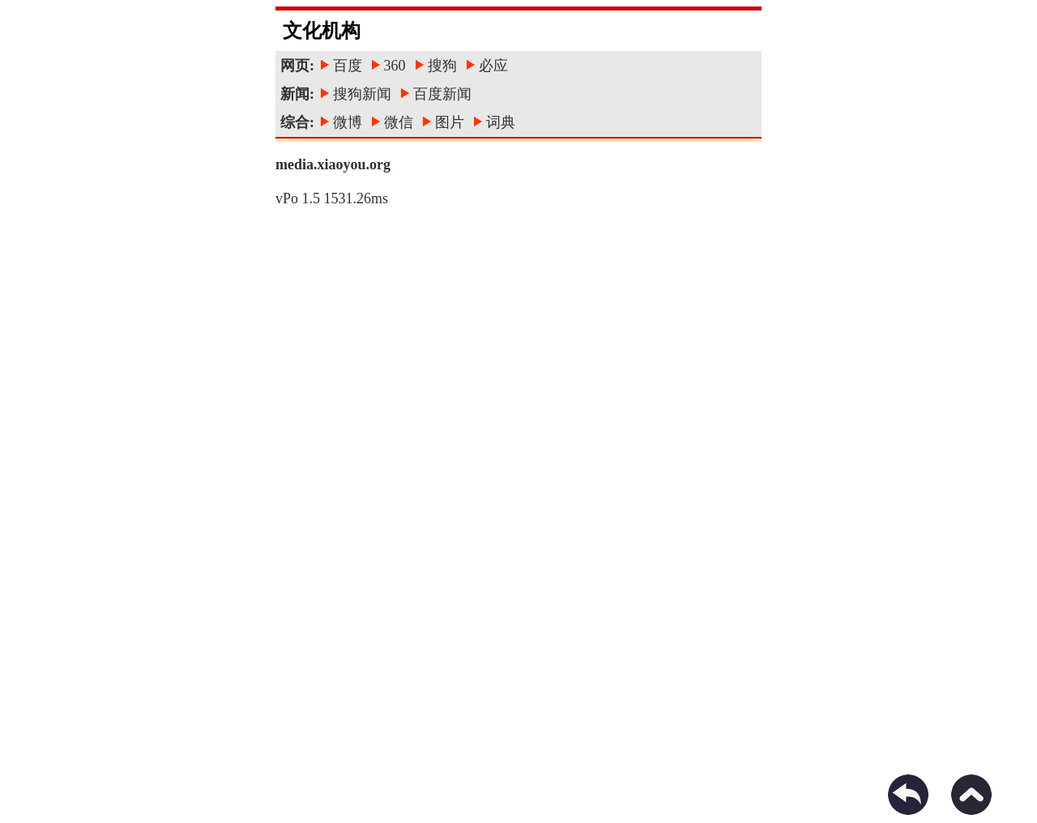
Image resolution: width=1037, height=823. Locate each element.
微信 (398, 122)
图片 (449, 122)
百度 (347, 66)
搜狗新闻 (362, 94)
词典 (500, 122)
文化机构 (322, 30)
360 (395, 66)
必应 (493, 66)
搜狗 (442, 66)
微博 (347, 122)
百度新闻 (442, 94)
